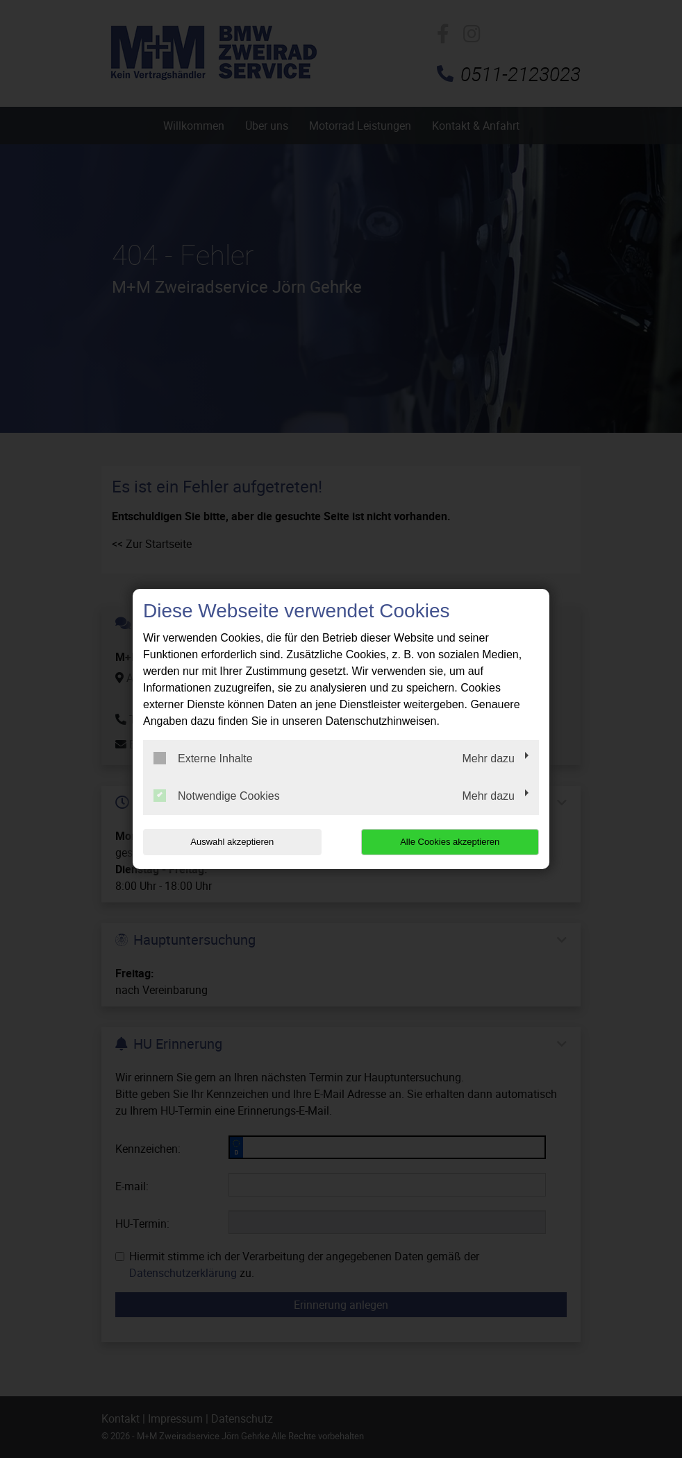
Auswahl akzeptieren (232, 842)
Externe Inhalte (203, 758)
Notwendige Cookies (216, 795)
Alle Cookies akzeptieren (449, 842)
